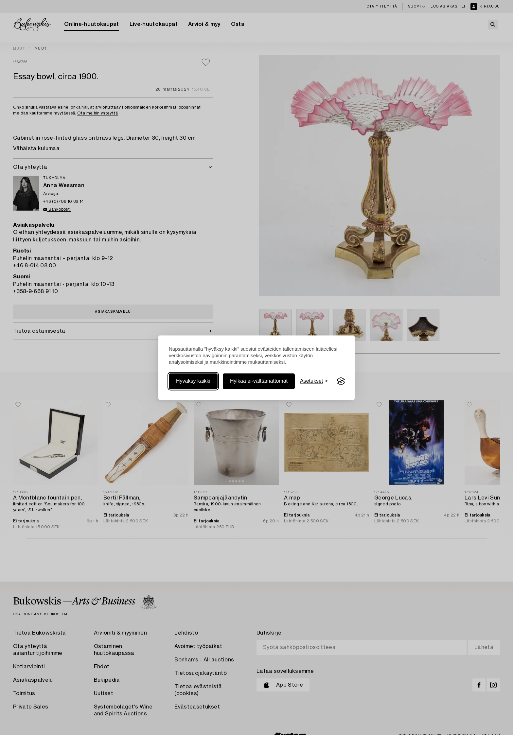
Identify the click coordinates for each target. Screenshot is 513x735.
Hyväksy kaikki (193, 381)
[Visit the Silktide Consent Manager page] (341, 381)
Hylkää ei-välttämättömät (259, 381)
